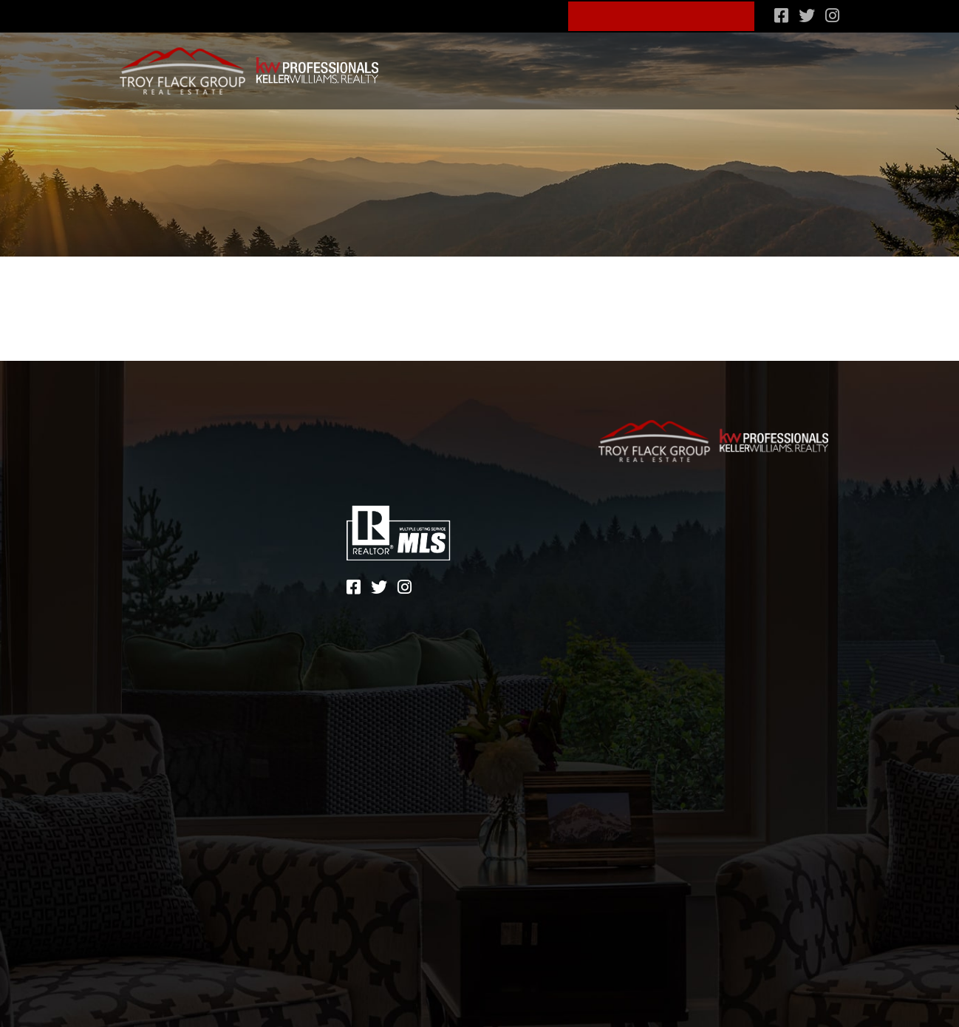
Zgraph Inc (695, 562)
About (155, 537)
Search (410, 64)
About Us (458, 14)
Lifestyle (568, 64)
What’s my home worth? (762, 64)
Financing (641, 64)
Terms (684, 539)
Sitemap (622, 539)
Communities (486, 64)
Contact (164, 580)
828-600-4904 (360, 14)
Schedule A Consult (662, 14)
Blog (530, 14)
